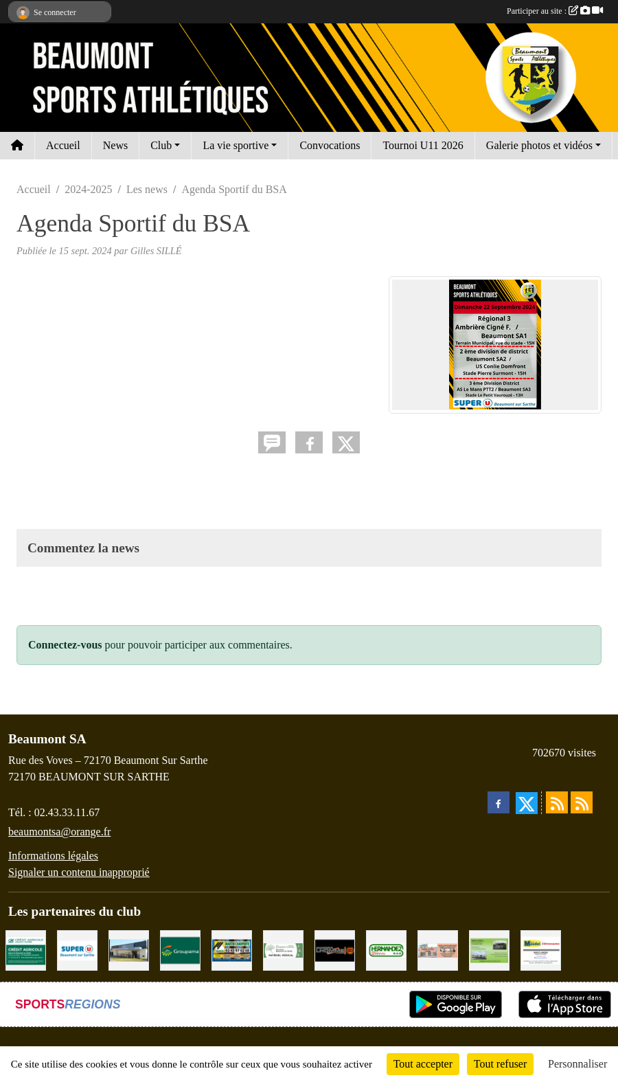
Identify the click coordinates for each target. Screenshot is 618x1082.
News (115, 145)
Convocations (329, 145)
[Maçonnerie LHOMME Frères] (334, 949)
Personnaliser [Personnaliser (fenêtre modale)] (577, 1064)
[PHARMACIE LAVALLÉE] (437, 949)
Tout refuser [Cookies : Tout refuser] (500, 1064)
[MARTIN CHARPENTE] (231, 949)
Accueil (63, 145)
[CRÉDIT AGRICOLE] (25, 949)
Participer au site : (555, 11)
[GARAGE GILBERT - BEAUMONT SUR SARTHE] (489, 949)
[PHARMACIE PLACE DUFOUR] (283, 949)
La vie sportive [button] (235, 145)
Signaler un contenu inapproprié (79, 872)
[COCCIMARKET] (128, 949)
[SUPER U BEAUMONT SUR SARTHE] (77, 949)
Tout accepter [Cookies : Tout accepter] (423, 1064)
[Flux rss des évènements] (582, 802)
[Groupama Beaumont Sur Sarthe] (180, 949)
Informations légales (53, 855)
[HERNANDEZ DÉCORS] (386, 949)
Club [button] (161, 145)
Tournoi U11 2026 (422, 145)
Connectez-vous (65, 645)
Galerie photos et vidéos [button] (539, 145)
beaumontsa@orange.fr (59, 831)
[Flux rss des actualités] (557, 802)
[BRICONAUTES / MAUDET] (540, 949)
